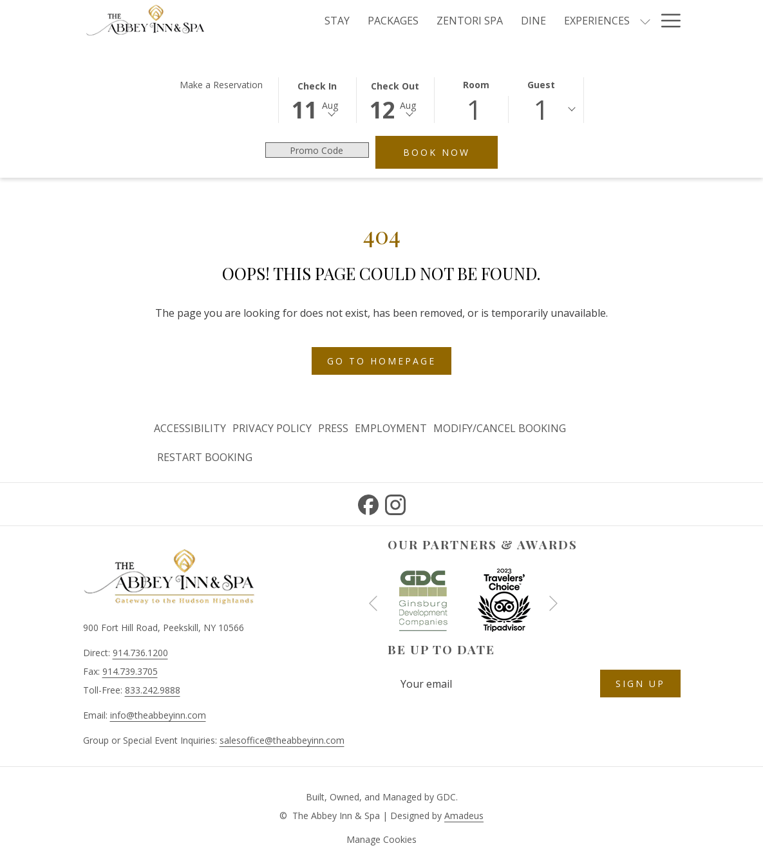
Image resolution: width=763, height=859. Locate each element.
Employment (391, 428)
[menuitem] (191, 428)
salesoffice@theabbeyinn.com (282, 740)
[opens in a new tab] (423, 599)
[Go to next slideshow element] (553, 603)
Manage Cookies (381, 839)
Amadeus (464, 815)
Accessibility (190, 428)
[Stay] (337, 20)
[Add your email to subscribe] (494, 683)
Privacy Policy (272, 428)
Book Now (450, 152)
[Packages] (393, 20)
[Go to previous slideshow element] (373, 603)
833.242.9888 (152, 690)
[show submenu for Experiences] (645, 20)
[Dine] (533, 20)
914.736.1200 (140, 653)
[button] (317, 99)
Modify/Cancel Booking (499, 428)
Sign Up (640, 683)
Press (333, 428)
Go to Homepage (381, 361)
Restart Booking (204, 457)
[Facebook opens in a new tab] (368, 502)
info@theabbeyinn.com (158, 715)
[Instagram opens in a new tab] (395, 502)
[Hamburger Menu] (666, 20)
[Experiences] (597, 20)
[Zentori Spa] (470, 20)
